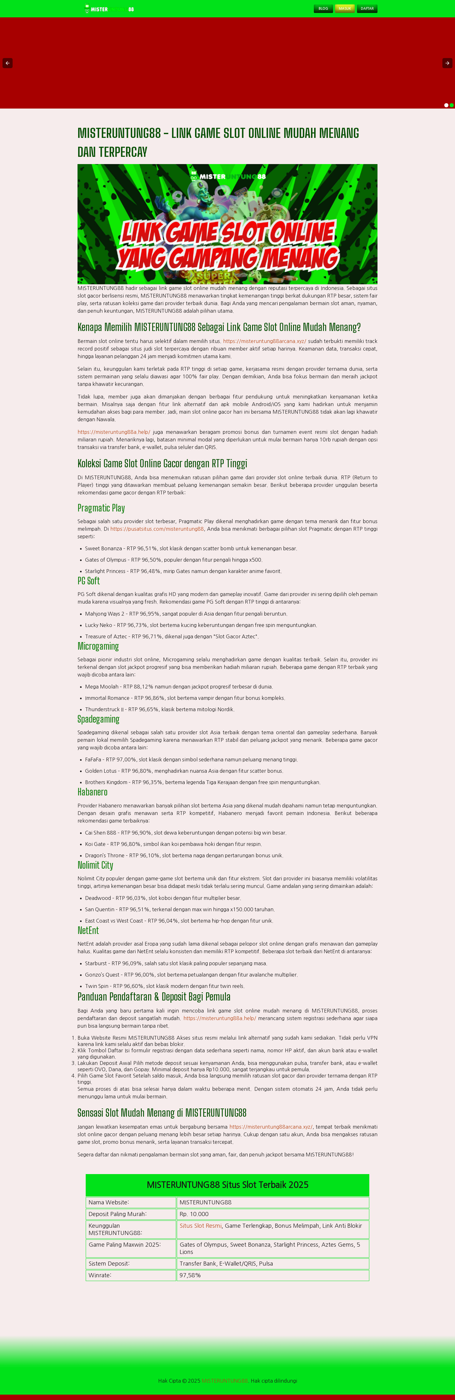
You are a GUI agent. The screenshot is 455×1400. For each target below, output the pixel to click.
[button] (8, 68)
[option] (446, 111)
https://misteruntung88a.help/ (114, 437)
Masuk (330, 11)
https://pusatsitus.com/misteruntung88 (157, 534)
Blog (301, 11)
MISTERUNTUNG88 (225, 1386)
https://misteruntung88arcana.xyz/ (264, 346)
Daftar (362, 11)
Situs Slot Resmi (201, 1231)
